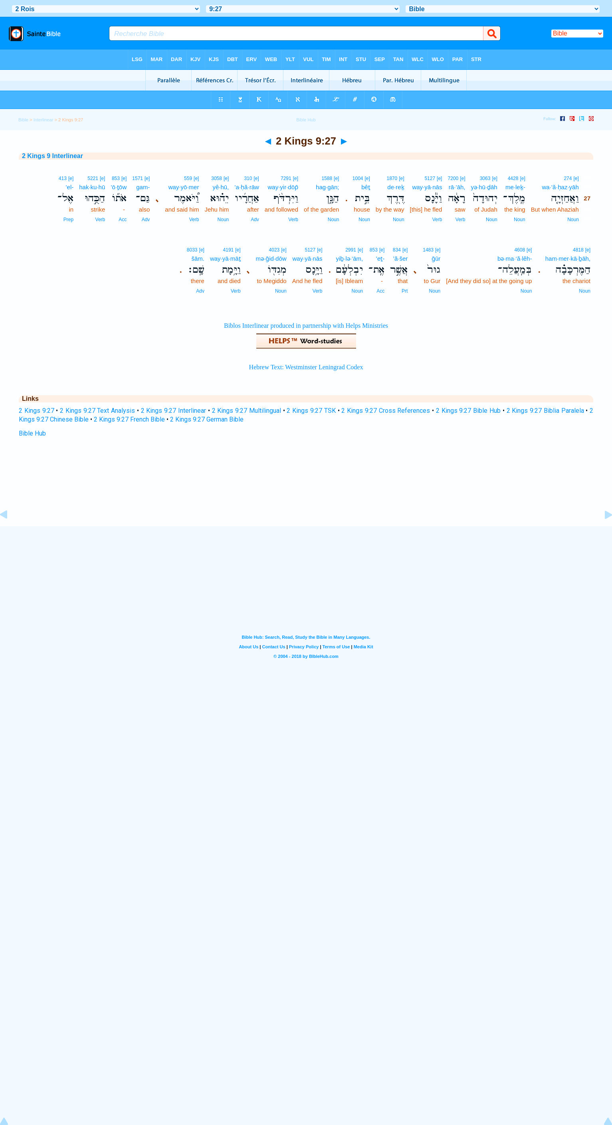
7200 (453, 178)
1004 (358, 178)
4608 (519, 250)
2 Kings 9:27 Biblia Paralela (545, 410)
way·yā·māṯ (225, 258)
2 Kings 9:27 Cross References (385, 410)
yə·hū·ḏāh (484, 187)
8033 (192, 250)
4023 (274, 250)
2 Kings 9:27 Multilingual (246, 410)
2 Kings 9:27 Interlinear (173, 410)
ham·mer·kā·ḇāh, (567, 258)
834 (397, 250)
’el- (69, 187)
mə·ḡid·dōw (271, 258)
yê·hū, (220, 187)
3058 (216, 178)
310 (248, 178)
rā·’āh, (457, 187)
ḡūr (436, 258)
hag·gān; (327, 187)
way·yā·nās (427, 187)
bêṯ (365, 187)
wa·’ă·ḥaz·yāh (560, 187)
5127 (429, 178)
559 (188, 178)
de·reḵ (395, 187)
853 (116, 178)
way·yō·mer (183, 187)
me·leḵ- (515, 187)
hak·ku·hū (92, 187)
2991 (350, 250)
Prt (405, 291)
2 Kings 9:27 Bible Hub (468, 410)
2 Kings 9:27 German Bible (207, 419)
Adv (255, 219)
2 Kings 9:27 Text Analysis (97, 410)
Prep (68, 219)
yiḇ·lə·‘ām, (349, 258)
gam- (143, 187)
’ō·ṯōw (119, 187)
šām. (197, 258)
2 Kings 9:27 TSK (311, 410)
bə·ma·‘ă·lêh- (514, 258)
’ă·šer (400, 258)
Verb (460, 219)
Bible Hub (32, 433)
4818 (578, 250)
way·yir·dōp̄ (283, 187)
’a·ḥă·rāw (246, 187)
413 (63, 178)
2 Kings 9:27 (36, 410)
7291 (286, 178)
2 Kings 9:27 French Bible (129, 419)
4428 (513, 178)
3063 (485, 178)
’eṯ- (380, 258)
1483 (428, 250)
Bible (23, 119)
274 (568, 178)
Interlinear (43, 119)
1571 (137, 178)
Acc (123, 219)
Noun (573, 219)
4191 (228, 250)
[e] (575, 178)
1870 (392, 178)
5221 (92, 178)
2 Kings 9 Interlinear (52, 156)
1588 (326, 178)
